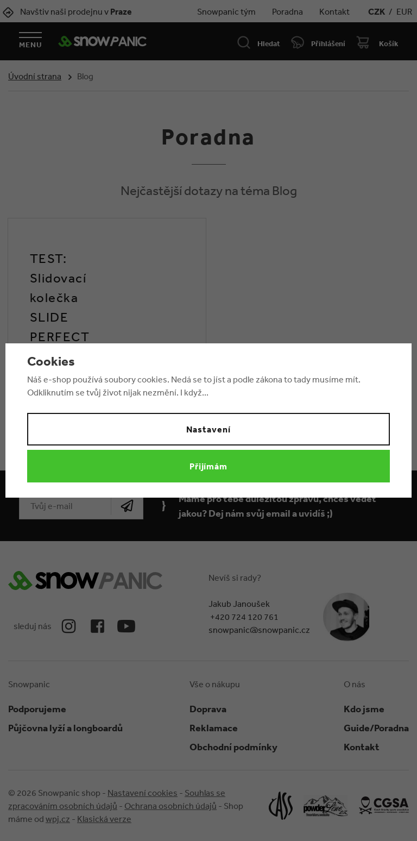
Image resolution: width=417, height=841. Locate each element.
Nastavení (208, 429)
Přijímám (208, 466)
